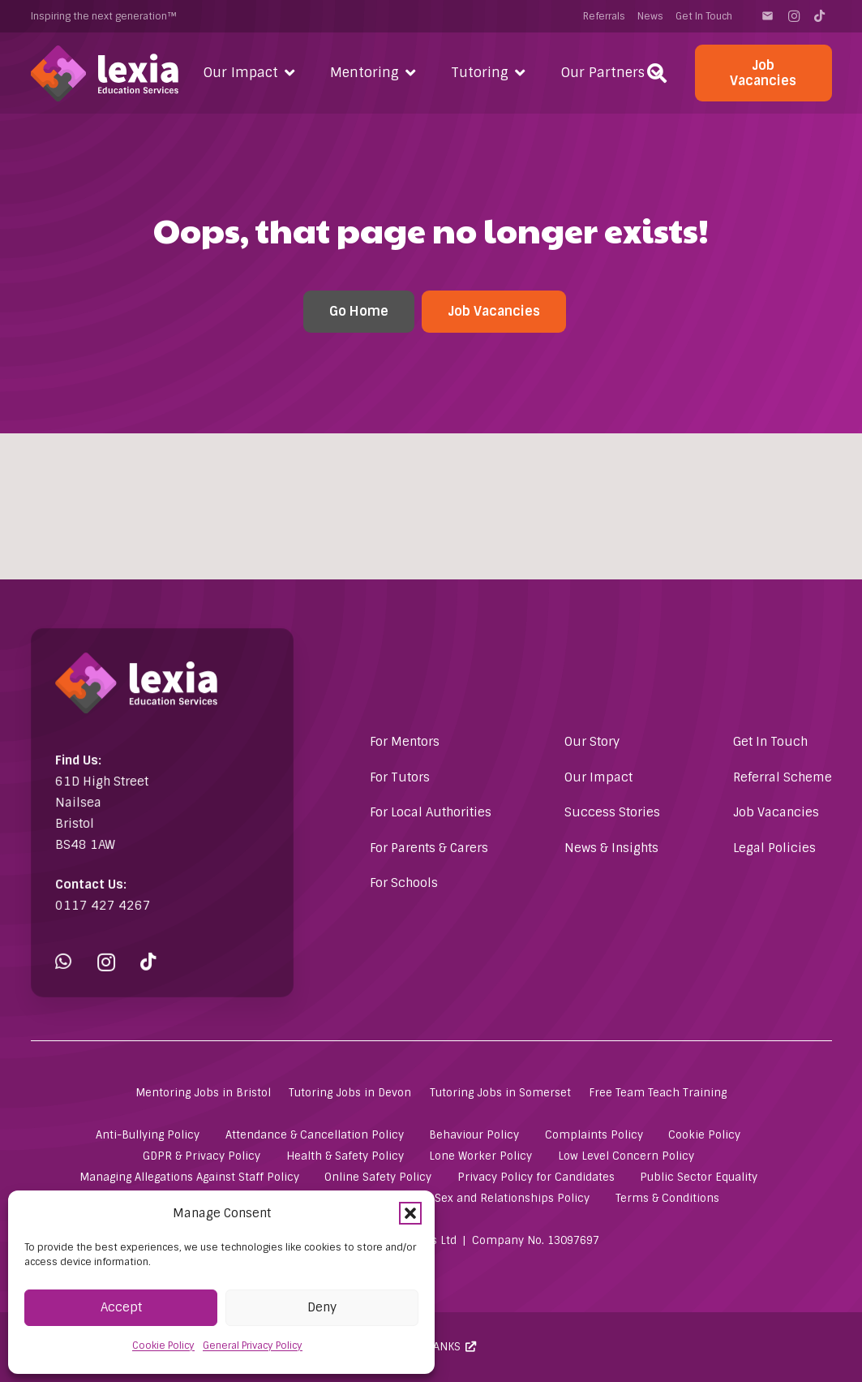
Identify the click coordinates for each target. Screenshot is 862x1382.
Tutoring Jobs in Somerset (500, 1093)
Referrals (604, 16)
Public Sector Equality (698, 1177)
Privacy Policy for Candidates (536, 1177)
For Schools (404, 883)
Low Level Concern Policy (626, 1156)
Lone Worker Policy (480, 1156)
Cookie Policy (163, 1345)
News (650, 16)
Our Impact (598, 777)
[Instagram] (794, 16)
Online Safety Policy (377, 1177)
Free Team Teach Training (658, 1093)
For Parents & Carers (429, 848)
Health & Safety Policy (345, 1156)
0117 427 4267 (113, 887)
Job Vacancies (776, 812)
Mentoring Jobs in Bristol (203, 1093)
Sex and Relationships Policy (512, 1198)
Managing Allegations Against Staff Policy (189, 1177)
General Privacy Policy (252, 1345)
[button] (410, 1213)
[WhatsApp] (81, 933)
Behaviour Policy (474, 1135)
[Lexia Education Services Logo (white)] (105, 73)
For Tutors (400, 777)
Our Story (592, 742)
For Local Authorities (430, 812)
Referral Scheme (782, 777)
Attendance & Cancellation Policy (314, 1135)
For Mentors (405, 742)
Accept (121, 1307)
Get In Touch (703, 16)
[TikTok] (820, 16)
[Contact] (768, 16)
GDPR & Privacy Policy (201, 1156)
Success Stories (612, 812)
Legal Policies (774, 848)
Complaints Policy (594, 1135)
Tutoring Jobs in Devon (350, 1093)
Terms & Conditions (667, 1198)
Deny (322, 1307)
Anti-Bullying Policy (147, 1135)
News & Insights (611, 848)
